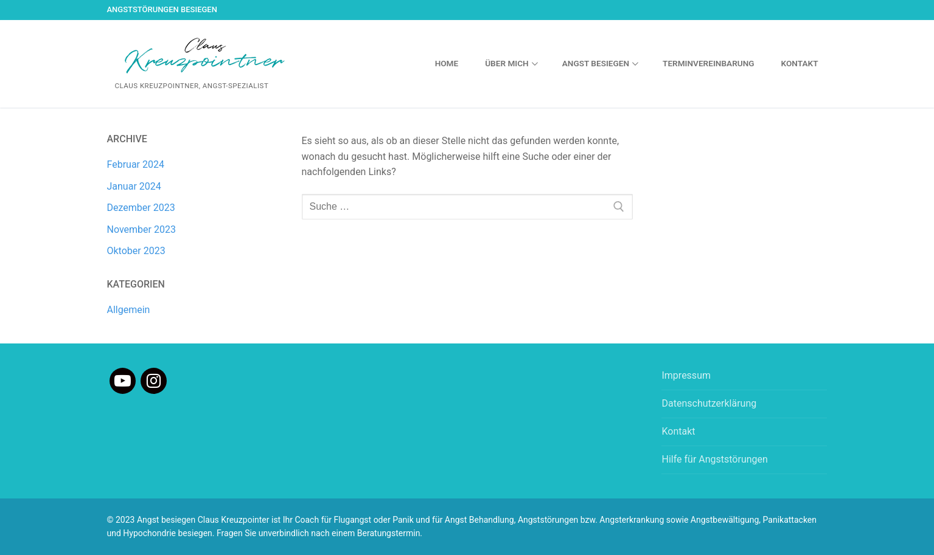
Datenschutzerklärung (708, 403)
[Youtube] (123, 381)
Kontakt (678, 431)
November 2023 (141, 229)
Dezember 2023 (141, 207)
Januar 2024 (134, 186)
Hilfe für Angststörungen (714, 459)
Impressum (686, 375)
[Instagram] (154, 381)
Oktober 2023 (136, 251)
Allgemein (128, 309)
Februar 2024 (135, 164)
